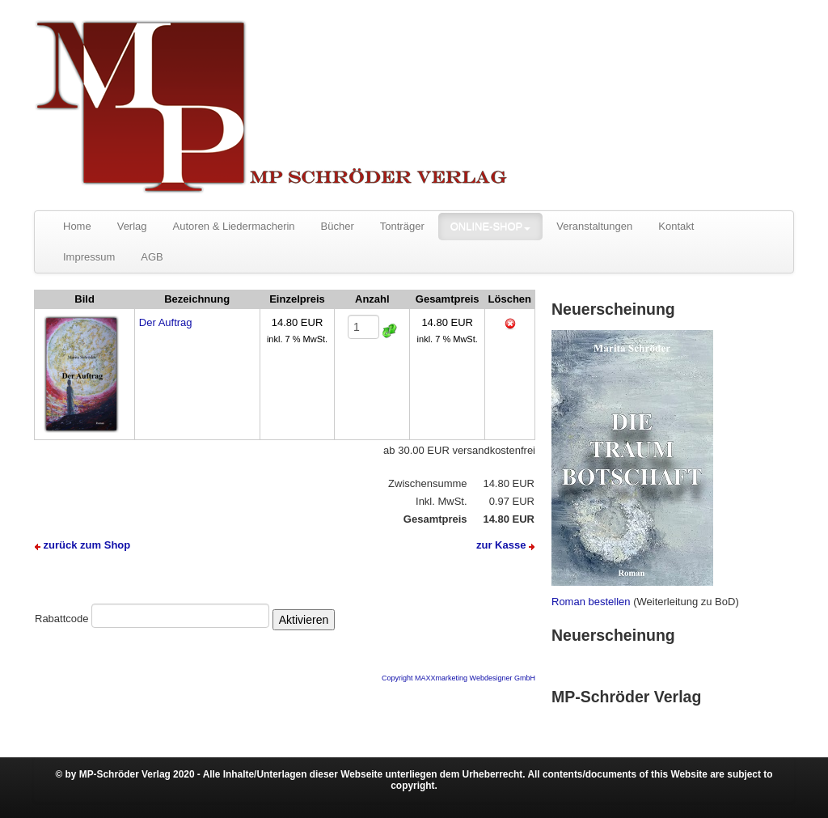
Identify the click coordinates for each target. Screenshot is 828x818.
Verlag (132, 226)
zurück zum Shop (82, 545)
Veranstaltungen (594, 226)
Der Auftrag (165, 322)
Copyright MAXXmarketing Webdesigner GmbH (458, 678)
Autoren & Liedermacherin (234, 226)
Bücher (337, 226)
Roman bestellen (591, 601)
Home (77, 226)
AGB (152, 257)
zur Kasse (505, 545)
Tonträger (402, 226)
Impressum (89, 257)
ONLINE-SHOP (490, 226)
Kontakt (676, 226)
